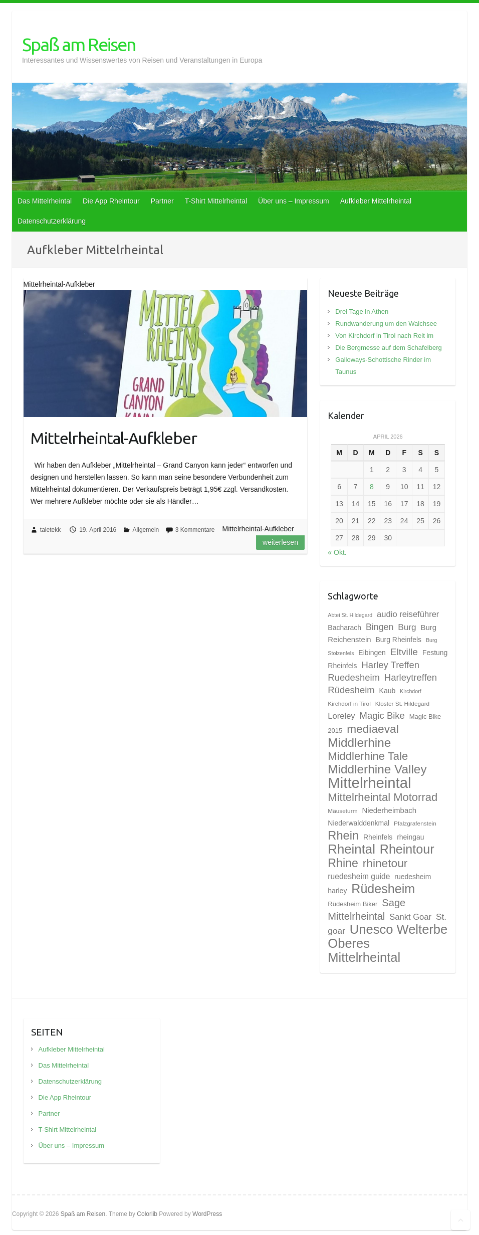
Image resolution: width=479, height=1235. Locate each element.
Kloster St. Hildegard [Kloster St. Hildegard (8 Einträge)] (402, 703)
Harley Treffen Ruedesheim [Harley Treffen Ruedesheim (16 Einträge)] (373, 671)
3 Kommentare (195, 529)
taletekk (50, 529)
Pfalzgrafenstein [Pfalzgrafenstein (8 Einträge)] (415, 823)
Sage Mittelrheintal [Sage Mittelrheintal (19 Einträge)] (366, 909)
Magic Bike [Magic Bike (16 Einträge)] (382, 715)
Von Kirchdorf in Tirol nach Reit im (384, 335)
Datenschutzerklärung (52, 221)
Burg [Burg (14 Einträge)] (407, 627)
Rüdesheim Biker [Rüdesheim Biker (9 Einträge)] (352, 904)
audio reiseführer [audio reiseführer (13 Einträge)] (408, 614)
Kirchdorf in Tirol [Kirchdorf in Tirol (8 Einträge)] (349, 703)
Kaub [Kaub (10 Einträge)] (387, 691)
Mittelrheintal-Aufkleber (114, 438)
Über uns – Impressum (293, 201)
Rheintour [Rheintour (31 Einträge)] (407, 849)
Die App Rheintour (111, 201)
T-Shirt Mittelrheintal (216, 201)
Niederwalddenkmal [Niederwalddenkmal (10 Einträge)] (358, 823)
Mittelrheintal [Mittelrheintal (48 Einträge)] (369, 782)
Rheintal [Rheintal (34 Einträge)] (351, 849)
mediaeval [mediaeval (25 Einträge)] (372, 728)
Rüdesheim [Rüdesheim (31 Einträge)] (383, 889)
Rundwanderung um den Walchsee (386, 323)
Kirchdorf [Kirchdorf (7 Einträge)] (410, 691)
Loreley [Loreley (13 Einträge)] (341, 716)
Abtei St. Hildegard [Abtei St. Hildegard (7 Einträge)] (350, 615)
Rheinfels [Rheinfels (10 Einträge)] (377, 837)
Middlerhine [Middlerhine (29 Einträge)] (359, 742)
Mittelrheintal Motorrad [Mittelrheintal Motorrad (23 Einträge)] (382, 797)
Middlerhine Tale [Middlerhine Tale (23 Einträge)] (368, 756)
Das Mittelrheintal (45, 201)
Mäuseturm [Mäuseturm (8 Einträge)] (342, 810)
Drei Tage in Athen (361, 311)
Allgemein (146, 529)
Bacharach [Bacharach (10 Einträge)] (344, 628)
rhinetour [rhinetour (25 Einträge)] (385, 863)
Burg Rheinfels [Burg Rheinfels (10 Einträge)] (398, 640)
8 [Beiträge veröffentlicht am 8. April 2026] (372, 487)
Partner (162, 201)
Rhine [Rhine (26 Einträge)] (343, 863)
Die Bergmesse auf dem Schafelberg (388, 347)
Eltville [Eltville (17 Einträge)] (404, 652)
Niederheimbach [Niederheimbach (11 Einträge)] (389, 810)
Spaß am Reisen (79, 44)
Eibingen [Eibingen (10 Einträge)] (371, 653)
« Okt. (337, 552)
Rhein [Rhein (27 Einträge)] (343, 835)
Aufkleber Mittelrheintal (375, 201)
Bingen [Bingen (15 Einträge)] (379, 627)
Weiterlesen (280, 542)
